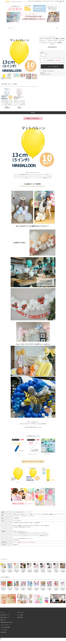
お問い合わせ (20, 617)
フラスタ (52, 1)
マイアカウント (20, 612)
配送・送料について (5, 617)
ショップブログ (4, 629)
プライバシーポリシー (5, 624)
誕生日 (29, 1)
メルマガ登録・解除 (5, 627)
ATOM (4, 632)
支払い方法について (5, 614)
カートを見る (20, 614)
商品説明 (33, 112)
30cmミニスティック (28, 538)
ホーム (2, 612)
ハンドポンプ (26, 427)
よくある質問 (57, 1)
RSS (2, 632)
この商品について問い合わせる (47, 70)
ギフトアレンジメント (46, 1)
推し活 (32, 1)
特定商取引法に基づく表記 (45, 74)
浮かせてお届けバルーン (38, 1)
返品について (43, 72)
